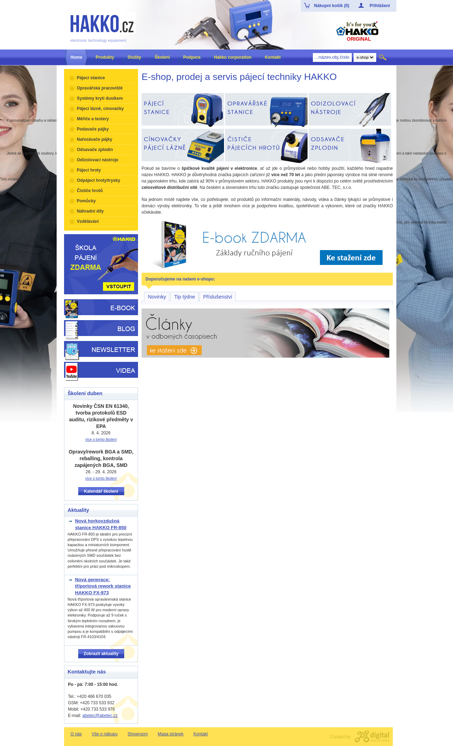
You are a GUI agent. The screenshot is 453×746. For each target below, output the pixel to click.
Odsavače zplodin (95, 149)
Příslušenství (217, 297)
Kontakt (200, 733)
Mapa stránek (171, 733)
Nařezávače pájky (94, 139)
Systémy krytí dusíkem (100, 98)
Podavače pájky (93, 129)
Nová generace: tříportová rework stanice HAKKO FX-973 (103, 586)
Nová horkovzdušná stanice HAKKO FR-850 (100, 524)
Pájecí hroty (89, 170)
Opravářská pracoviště (99, 88)
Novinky (157, 297)
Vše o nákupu (104, 733)
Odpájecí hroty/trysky (98, 180)
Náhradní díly (90, 211)
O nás (76, 733)
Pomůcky (86, 200)
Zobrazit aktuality (101, 653)
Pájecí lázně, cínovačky (100, 108)
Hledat (383, 57)
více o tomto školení (101, 439)
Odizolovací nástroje (97, 159)
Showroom (137, 733)
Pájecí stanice (91, 77)
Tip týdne (184, 297)
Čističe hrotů (90, 190)
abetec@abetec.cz (100, 715)
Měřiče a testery (93, 118)
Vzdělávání (88, 221)
